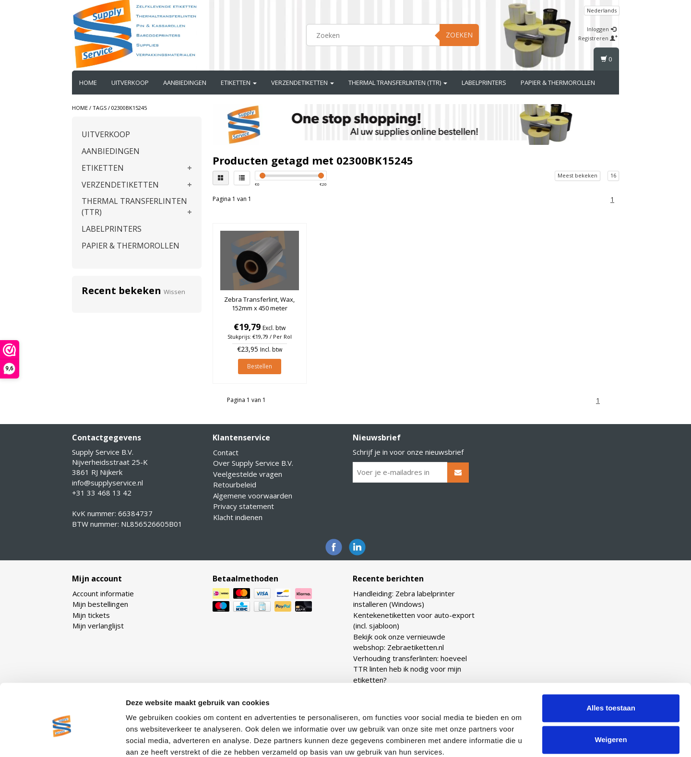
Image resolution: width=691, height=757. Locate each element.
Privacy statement (243, 506)
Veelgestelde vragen (247, 474)
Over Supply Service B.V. (253, 463)
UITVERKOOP (130, 82)
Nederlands (602, 10)
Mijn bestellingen (100, 604)
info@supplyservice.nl (107, 482)
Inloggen (601, 29)
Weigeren (611, 699)
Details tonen (148, 738)
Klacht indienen (237, 517)
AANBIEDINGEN (184, 82)
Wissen (174, 291)
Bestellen (259, 366)
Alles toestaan (610, 667)
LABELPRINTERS (484, 82)
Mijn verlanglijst (98, 625)
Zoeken (459, 34)
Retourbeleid (234, 484)
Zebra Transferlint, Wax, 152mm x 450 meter (259, 303)
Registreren (598, 38)
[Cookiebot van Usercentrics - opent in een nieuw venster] (62, 738)
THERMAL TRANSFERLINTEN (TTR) (397, 82)
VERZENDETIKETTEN (302, 82)
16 (613, 175)
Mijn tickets (91, 615)
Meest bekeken (577, 175)
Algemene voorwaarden (252, 495)
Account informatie (103, 593)
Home (88, 82)
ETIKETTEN (239, 82)
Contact (225, 452)
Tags (100, 107)
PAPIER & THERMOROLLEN (558, 82)
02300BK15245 (129, 107)
